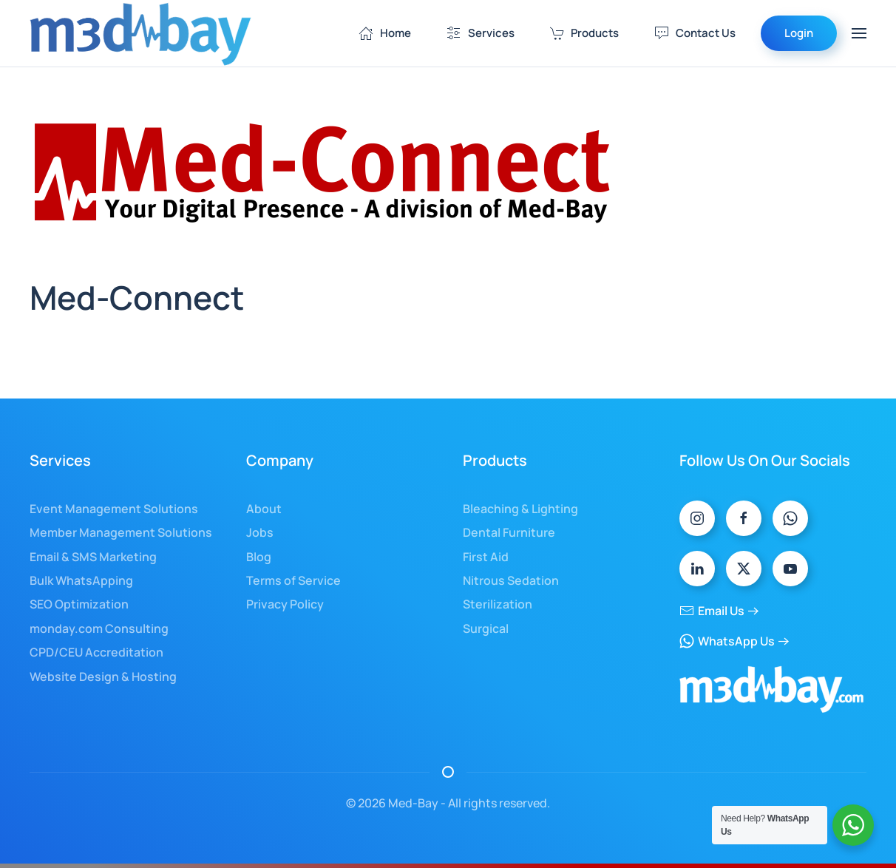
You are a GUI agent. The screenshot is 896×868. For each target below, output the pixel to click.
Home (385, 33)
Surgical (486, 628)
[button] (859, 33)
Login (798, 33)
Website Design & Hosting (103, 676)
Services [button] (481, 33)
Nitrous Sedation (511, 580)
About (264, 509)
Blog (258, 557)
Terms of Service (293, 580)
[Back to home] (140, 33)
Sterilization (497, 604)
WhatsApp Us (727, 641)
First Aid (486, 557)
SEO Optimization (79, 604)
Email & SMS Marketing (93, 557)
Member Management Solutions (121, 532)
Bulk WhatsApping (81, 580)
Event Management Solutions (114, 509)
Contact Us (695, 33)
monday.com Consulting (99, 628)
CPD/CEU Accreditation (96, 652)
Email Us (711, 611)
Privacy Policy (285, 604)
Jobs (260, 532)
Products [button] (585, 33)
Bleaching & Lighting (520, 509)
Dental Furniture (509, 532)
